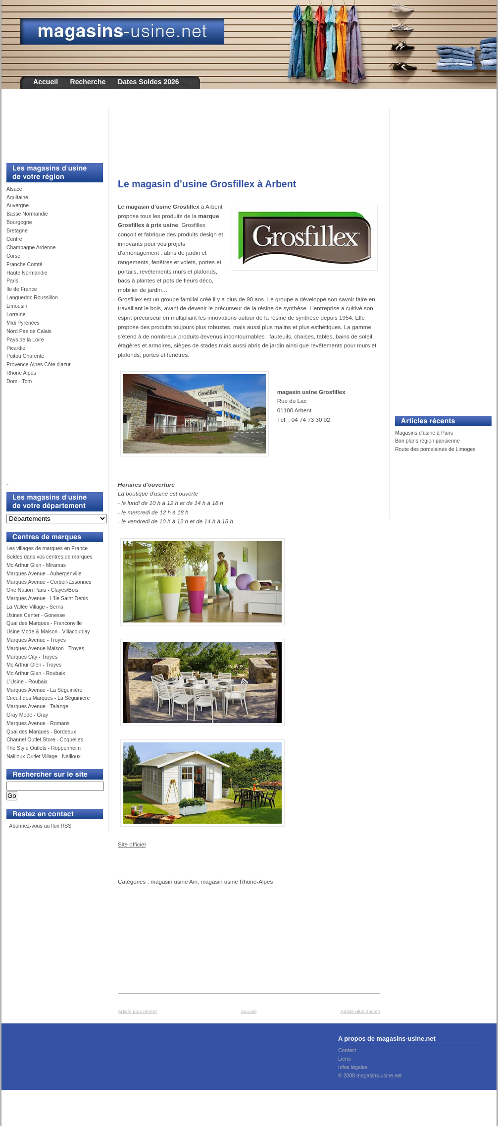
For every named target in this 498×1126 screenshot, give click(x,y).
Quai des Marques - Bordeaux (41, 731)
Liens (344, 1059)
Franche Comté (24, 264)
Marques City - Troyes (31, 657)
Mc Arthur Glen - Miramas (36, 565)
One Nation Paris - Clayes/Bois (42, 590)
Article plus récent (137, 1011)
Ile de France (21, 289)
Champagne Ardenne (31, 247)
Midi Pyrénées (23, 323)
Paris (12, 280)
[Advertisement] (51, 130)
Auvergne (17, 205)
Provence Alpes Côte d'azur (38, 364)
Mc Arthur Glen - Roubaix (35, 673)
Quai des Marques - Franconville (44, 623)
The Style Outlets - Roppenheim (43, 748)
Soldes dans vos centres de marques (49, 557)
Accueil (45, 82)
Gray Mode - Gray (27, 715)
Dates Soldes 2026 (148, 82)
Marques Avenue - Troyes (36, 640)
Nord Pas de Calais (28, 331)
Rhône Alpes (21, 373)
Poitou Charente (25, 356)
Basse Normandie (27, 214)
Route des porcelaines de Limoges (435, 449)
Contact (347, 1050)
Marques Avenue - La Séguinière (44, 690)
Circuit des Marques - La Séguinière (48, 698)
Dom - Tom (19, 381)
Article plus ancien (360, 1011)
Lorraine (16, 314)
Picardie (15, 348)
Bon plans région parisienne (427, 441)
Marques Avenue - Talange (37, 706)
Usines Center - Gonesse (35, 615)
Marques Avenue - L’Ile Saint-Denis (47, 598)
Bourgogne (19, 222)
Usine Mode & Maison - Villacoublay (48, 631)
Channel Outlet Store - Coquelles (44, 739)
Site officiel (132, 844)
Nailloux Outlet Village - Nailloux (43, 756)
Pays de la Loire (25, 339)
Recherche (88, 82)
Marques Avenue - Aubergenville (44, 573)
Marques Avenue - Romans (38, 723)
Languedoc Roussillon (32, 297)
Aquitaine (17, 197)
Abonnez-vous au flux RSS (39, 826)
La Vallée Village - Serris (34, 607)
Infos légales (352, 1067)
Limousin (16, 306)
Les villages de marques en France (47, 548)
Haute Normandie (27, 273)
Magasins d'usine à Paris (424, 433)
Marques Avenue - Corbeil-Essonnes (49, 582)
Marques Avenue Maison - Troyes (45, 648)
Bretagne (17, 230)
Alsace (14, 189)
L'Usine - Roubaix (27, 681)
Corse (13, 256)
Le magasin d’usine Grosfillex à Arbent (207, 183)
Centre (14, 239)
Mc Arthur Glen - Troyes (33, 665)
